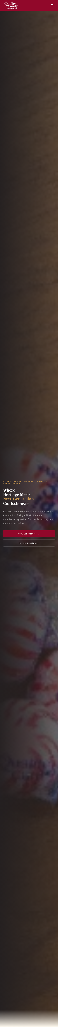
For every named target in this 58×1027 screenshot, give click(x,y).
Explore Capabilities (29, 543)
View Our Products (29, 534)
